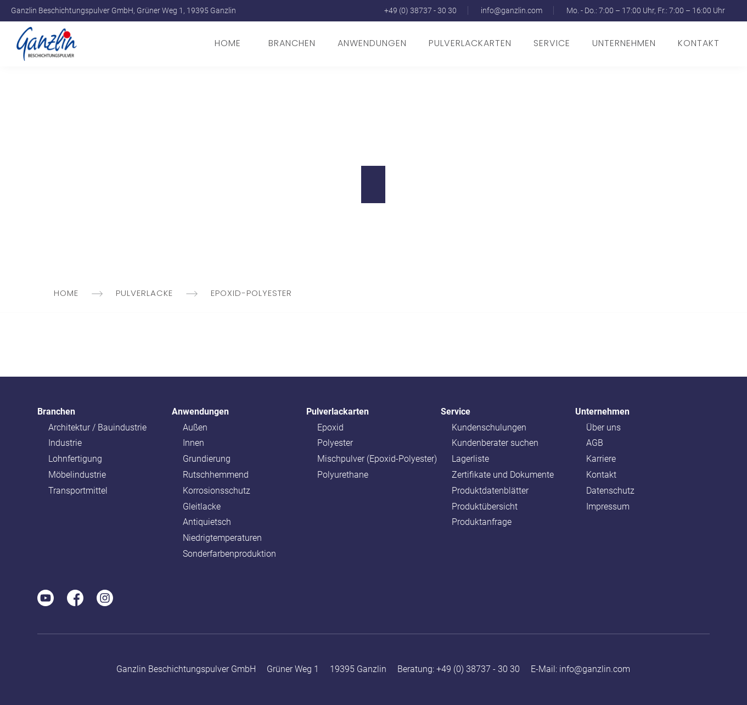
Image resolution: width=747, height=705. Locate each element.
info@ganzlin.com (511, 10)
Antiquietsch (207, 522)
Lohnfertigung (75, 459)
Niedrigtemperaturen (222, 538)
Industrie (65, 443)
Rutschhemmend (216, 474)
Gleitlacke (202, 506)
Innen (193, 443)
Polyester (335, 443)
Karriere (601, 459)
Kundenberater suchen (495, 443)
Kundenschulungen (489, 427)
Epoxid (330, 427)
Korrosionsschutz (216, 490)
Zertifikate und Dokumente (503, 474)
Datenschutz (610, 490)
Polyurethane (342, 474)
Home (228, 43)
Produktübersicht (485, 506)
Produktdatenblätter (490, 490)
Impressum (608, 506)
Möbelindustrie (77, 474)
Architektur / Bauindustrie (97, 427)
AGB (594, 443)
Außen (195, 427)
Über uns (603, 427)
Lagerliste (470, 459)
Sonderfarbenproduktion (229, 554)
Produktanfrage (482, 522)
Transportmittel (78, 490)
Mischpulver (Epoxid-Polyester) (377, 459)
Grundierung (207, 459)
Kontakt (699, 43)
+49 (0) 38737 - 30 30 (420, 10)
